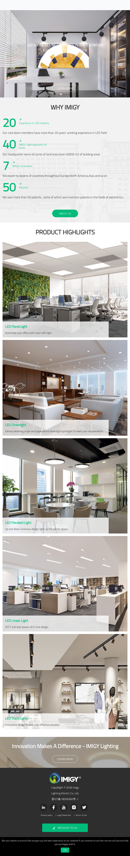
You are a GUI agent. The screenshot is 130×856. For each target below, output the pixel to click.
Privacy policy (46, 815)
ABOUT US (65, 214)
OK (65, 850)
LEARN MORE (65, 88)
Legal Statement (64, 815)
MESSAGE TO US (65, 828)
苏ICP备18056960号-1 (65, 799)
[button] (61, 94)
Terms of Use (81, 815)
